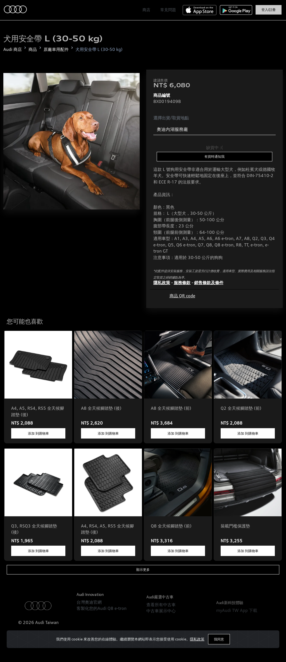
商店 (146, 10)
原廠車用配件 (56, 49)
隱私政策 (197, 639)
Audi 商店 (12, 49)
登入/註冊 (268, 10)
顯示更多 (143, 569)
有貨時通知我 (214, 156)
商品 (32, 49)
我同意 (219, 639)
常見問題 (168, 10)
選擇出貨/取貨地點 (171, 118)
